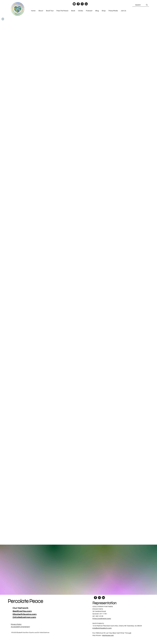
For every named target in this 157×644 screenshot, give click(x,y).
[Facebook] (78, 3)
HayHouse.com (108, 635)
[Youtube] (74, 3)
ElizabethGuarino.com (25, 614)
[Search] (138, 5)
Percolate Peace (25, 601)
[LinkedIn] (86, 3)
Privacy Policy (16, 624)
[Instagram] (82, 3)
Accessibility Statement (20, 627)
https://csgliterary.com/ (102, 618)
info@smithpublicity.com (102, 628)
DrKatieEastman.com (24, 617)
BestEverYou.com (22, 611)
